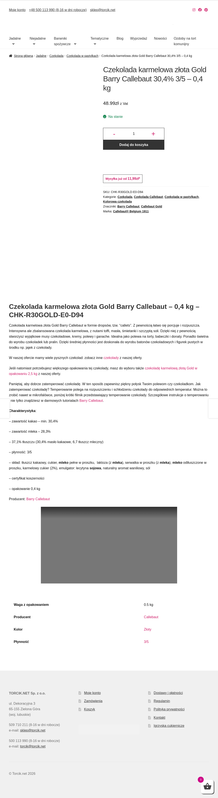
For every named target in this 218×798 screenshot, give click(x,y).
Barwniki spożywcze (62, 41)
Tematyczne (99, 38)
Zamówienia (93, 701)
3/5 (146, 642)
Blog (120, 38)
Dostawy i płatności (168, 693)
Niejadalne (38, 38)
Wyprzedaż (138, 38)
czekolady (111, 358)
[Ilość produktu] (133, 134)
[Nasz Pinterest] (206, 10)
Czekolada (56, 56)
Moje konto (17, 10)
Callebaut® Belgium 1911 (131, 211)
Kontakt (159, 717)
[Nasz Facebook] (200, 10)
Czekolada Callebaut (148, 197)
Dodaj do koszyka (133, 145)
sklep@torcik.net (102, 10)
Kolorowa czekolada (117, 201)
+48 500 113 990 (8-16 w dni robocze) (58, 10)
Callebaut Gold (151, 206)
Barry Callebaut (128, 206)
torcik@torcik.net (32, 746)
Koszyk (89, 709)
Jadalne (15, 38)
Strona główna (23, 56)
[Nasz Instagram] (193, 10)
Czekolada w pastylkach (82, 56)
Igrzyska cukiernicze (169, 725)
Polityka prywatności (169, 709)
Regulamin (162, 701)
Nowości (160, 38)
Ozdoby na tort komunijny (185, 41)
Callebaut (151, 617)
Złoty (147, 629)
